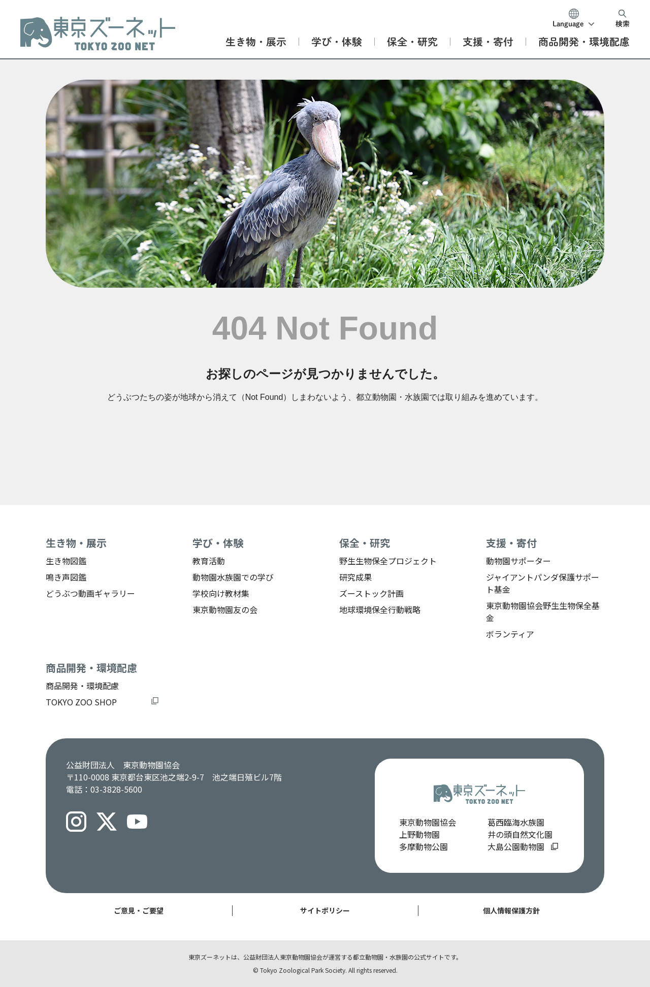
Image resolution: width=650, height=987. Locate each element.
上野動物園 (419, 834)
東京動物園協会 (427, 822)
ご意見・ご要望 (139, 910)
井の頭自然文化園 (520, 834)
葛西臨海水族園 (516, 822)
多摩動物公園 (423, 846)
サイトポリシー (325, 910)
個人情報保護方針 (511, 910)
